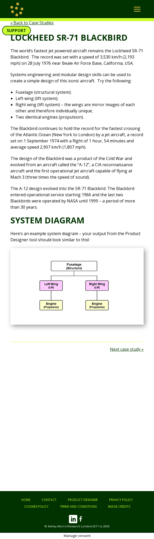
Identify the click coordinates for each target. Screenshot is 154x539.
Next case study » (127, 349)
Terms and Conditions (78, 506)
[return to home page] (16, 9)
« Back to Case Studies (32, 23)
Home (25, 500)
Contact (49, 500)
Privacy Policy (121, 500)
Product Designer (83, 500)
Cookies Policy (36, 506)
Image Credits (119, 506)
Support (16, 30)
